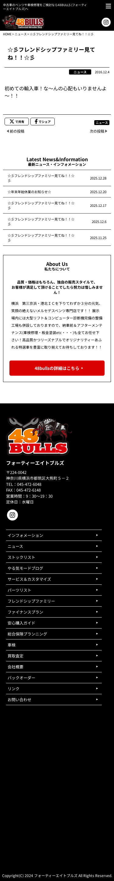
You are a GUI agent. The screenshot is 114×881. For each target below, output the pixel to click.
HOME (7, 34)
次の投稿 (97, 131)
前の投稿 (17, 131)
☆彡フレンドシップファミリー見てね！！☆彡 (41, 178)
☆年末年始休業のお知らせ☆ (29, 191)
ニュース (21, 34)
